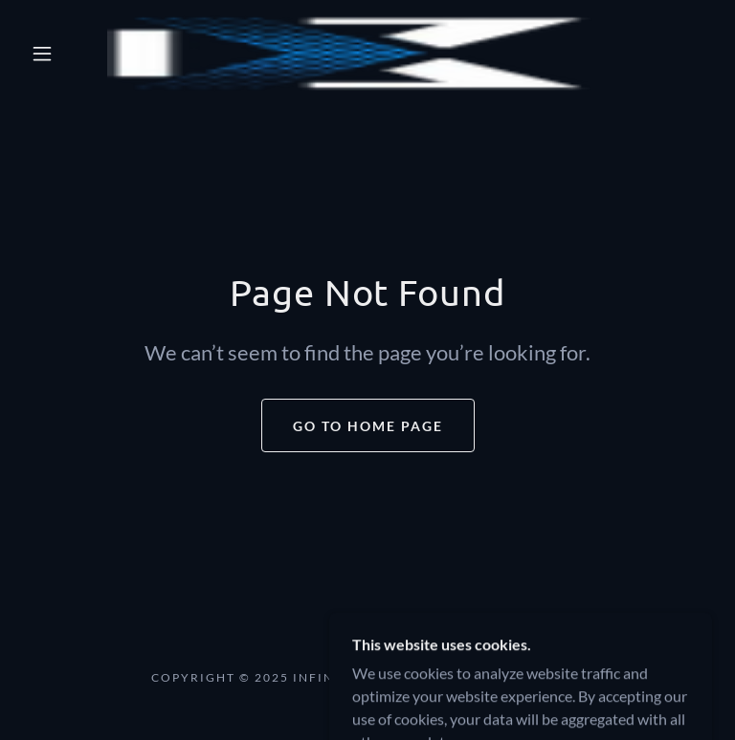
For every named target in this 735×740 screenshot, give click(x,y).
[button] (42, 53)
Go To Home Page (368, 426)
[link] (352, 53)
